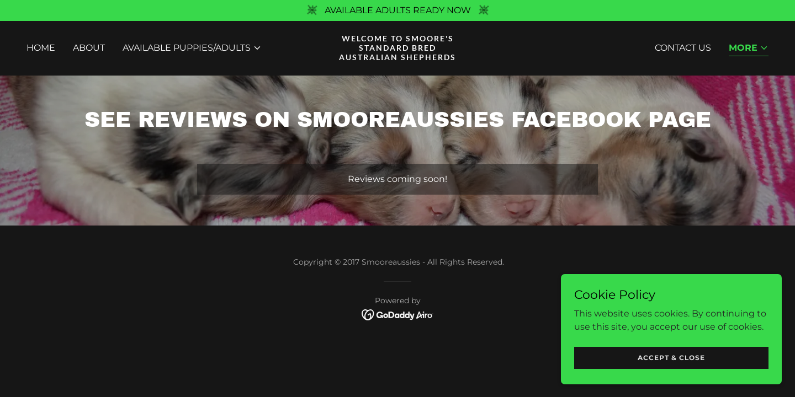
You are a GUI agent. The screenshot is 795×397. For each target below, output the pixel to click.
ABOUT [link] (89, 47)
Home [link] (40, 47)
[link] (397, 57)
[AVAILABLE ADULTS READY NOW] (397, 10)
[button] (192, 48)
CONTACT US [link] (683, 47)
